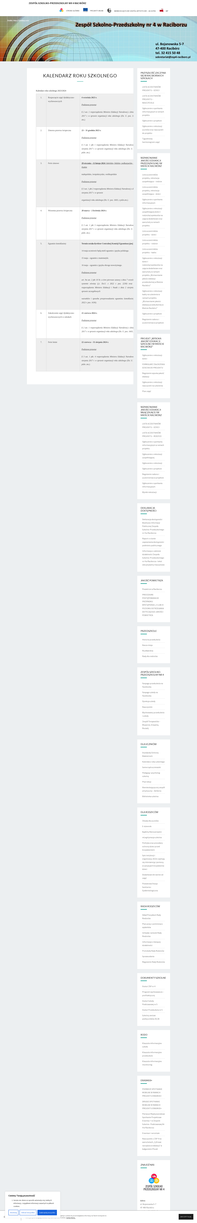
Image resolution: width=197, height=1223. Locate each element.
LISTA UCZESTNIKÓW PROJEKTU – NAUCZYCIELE (151, 99)
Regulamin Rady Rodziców (153, 962)
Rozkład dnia (147, 650)
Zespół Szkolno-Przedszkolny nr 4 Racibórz (57, 3)
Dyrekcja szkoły (148, 701)
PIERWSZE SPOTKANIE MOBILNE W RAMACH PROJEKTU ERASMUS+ (152, 1092)
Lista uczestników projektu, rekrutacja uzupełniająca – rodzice (152, 178)
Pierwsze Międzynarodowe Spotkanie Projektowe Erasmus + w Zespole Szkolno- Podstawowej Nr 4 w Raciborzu (153, 1121)
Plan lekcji (146, 781)
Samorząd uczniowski (151, 767)
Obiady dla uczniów (150, 820)
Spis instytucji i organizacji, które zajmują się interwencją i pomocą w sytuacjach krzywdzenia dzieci (153, 862)
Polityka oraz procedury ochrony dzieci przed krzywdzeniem (152, 846)
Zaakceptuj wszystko (47, 1212)
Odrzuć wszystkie (28, 1212)
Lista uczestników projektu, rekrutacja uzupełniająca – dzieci (151, 190)
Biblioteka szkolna (150, 796)
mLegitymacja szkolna (152, 837)
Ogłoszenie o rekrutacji (152, 463)
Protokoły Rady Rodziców (153, 951)
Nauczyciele (147, 707)
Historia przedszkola (151, 639)
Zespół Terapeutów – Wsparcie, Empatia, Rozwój (151, 724)
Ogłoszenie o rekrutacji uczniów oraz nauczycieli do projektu (152, 129)
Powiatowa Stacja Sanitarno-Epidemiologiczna (150, 887)
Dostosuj (13, 1212)
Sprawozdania (148, 956)
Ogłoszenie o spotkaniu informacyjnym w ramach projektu (153, 111)
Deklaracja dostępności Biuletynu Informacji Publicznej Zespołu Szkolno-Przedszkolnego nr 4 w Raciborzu (153, 526)
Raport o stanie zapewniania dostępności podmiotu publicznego (153, 542)
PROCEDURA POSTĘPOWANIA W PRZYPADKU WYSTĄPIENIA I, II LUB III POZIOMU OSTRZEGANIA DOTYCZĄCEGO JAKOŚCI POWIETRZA (153, 604)
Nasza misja (147, 645)
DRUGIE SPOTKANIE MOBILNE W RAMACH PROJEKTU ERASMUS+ (152, 1105)
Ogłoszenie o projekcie (152, 120)
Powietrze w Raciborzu (152, 589)
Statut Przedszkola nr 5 (152, 1010)
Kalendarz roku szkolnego (153, 761)
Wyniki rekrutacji (149, 492)
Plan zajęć (146, 391)
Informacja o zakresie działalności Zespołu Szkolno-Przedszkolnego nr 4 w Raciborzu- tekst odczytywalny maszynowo (153, 558)
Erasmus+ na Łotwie (151, 1133)
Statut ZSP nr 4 (148, 986)
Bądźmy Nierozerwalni (152, 832)
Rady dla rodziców (150, 656)
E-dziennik (146, 826)
